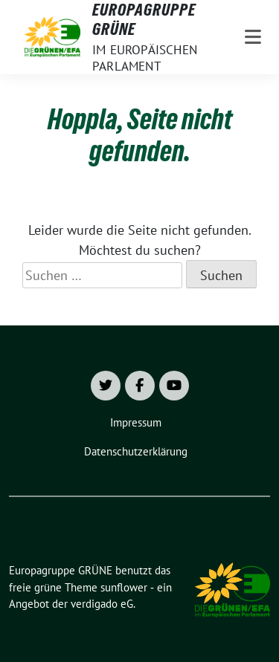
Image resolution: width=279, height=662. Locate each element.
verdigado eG (102, 604)
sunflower (123, 587)
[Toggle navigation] (253, 37)
